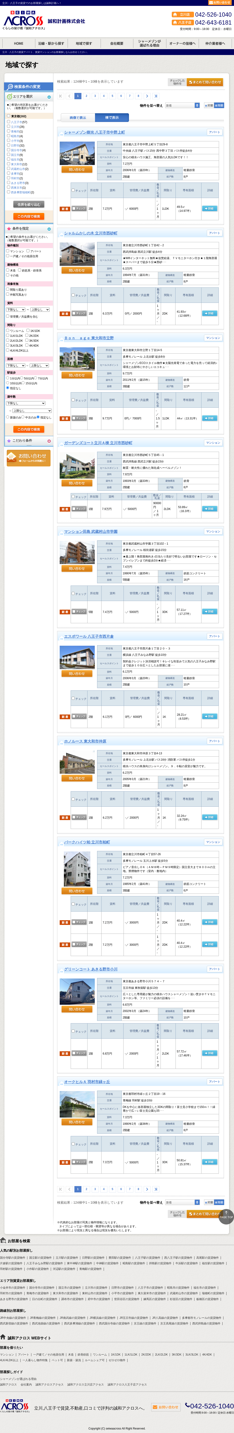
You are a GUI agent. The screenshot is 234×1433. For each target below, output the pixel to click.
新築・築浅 (74, 1360)
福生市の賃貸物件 (205, 1287)
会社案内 (26, 1384)
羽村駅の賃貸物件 (11, 1269)
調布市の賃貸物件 (72, 1299)
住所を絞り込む (29, 204)
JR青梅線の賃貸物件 (43, 1317)
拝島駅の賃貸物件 (160, 1263)
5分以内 (29, 378)
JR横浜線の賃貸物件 (103, 1317)
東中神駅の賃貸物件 (79, 1263)
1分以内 (15, 378)
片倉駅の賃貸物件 (11, 1263)
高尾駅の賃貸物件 (207, 1257)
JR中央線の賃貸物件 (13, 1317)
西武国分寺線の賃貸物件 (114, 1323)
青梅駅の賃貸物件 (90, 1269)
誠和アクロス (8, 1384)
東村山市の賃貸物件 (94, 1293)
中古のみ (31, 417)
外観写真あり (18, 294)
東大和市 (16, 164)
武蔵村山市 (18, 169)
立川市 (15, 126)
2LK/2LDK (16, 340)
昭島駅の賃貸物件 (134, 1263)
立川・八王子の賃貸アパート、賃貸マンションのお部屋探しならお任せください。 (45, 52)
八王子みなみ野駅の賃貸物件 (44, 1263)
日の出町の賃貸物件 (44, 1299)
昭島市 (15, 136)
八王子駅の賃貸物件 (147, 1257)
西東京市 (16, 187)
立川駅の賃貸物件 (67, 1257)
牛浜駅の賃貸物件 (187, 1263)
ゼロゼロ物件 (117, 1360)
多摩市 (15, 173)
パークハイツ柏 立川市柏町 (87, 842)
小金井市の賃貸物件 (12, 1287)
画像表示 (78, 117)
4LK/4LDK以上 (19, 350)
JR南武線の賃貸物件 (73, 1317)
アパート (36, 251)
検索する (29, 216)
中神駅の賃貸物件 (107, 1263)
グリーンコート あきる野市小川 (90, 969)
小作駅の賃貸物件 (37, 1269)
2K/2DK (34, 335)
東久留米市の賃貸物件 (152, 1293)
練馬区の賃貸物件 (154, 1299)
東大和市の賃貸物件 (65, 1293)
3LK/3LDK (16, 345)
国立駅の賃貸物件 (40, 1257)
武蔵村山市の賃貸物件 (184, 1293)
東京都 (18, 116)
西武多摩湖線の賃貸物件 (79, 1323)
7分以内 (43, 378)
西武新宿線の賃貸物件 (14, 1323)
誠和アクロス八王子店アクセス (127, 1384)
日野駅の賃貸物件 (93, 1257)
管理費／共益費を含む (24, 316)
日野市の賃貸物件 (122, 1287)
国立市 (15, 155)
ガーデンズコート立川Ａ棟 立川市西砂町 (98, 443)
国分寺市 (16, 150)
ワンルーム (17, 331)
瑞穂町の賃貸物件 (213, 1293)
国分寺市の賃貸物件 (42, 1287)
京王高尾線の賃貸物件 (174, 1323)
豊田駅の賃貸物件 (120, 1257)
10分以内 (16, 383)
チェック (79, 190)
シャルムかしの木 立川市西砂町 (90, 233)
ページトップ (226, 1216)
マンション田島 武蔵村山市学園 (90, 532)
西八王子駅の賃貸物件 (178, 1257)
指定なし (15, 388)
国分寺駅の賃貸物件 (12, 1257)
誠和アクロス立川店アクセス (85, 1384)
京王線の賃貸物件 (145, 1323)
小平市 (15, 141)
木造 (13, 270)
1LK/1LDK (16, 335)
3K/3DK (34, 340)
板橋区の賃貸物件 (207, 1299)
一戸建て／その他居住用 (48, 1354)
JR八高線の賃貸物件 (165, 1317)
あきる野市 (18, 183)
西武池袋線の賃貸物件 (46, 1323)
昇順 (209, 105)
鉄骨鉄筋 (83, 1354)
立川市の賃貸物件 (96, 1287)
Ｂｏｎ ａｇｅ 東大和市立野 (89, 338)
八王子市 (16, 122)
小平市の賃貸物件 (122, 1293)
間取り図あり (18, 289)
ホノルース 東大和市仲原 (85, 741)
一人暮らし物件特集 (35, 1360)
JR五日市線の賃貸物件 (134, 1317)
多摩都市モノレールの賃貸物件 (201, 1317)
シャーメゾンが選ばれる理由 (18, 1379)
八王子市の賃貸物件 (150, 1287)
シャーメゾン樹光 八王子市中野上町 (94, 132)
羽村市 (15, 178)
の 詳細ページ (209, 209)
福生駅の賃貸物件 (213, 1263)
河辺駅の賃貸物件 (64, 1269)
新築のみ (15, 417)
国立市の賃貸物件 (69, 1287)
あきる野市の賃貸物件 (14, 1299)
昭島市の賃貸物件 (178, 1287)
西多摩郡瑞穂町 (21, 192)
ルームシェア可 (95, 1360)
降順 (219, 105)
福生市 (15, 159)
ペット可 (57, 1360)
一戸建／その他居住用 (24, 256)
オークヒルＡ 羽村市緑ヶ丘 (87, 1082)
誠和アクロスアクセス (50, 1384)
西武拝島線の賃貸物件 (206, 1323)
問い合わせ (77, 169)
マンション (17, 251)
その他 (14, 275)
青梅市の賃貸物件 (37, 1293)
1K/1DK (35, 331)
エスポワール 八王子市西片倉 (89, 636)
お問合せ (29, 458)
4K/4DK (34, 345)
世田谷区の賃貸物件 (126, 1299)
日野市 (15, 145)
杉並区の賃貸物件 (181, 1299)
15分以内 (31, 383)
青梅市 (15, 131)
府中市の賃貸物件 (99, 1299)
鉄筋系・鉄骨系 (32, 270)
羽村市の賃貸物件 (11, 1293)
